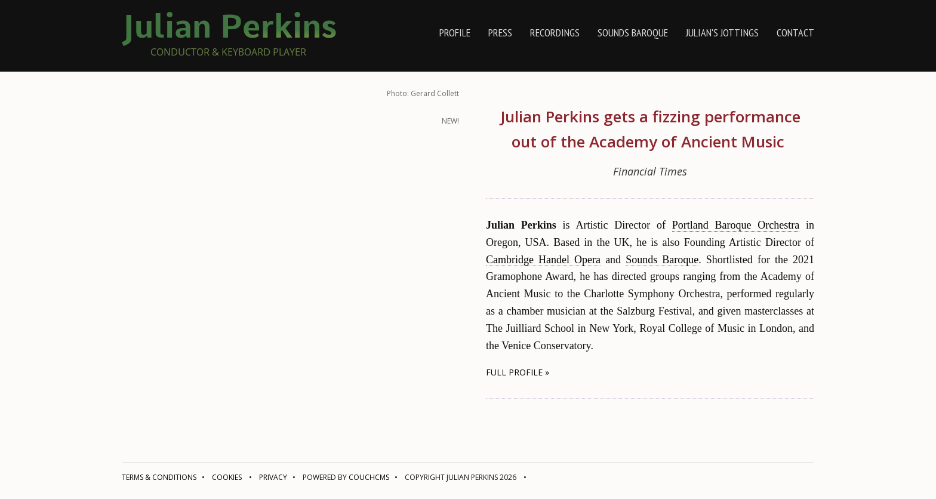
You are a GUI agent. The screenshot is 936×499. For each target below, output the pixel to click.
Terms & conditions (159, 477)
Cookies (227, 477)
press (500, 32)
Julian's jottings (722, 32)
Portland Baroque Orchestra (736, 225)
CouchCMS (369, 477)
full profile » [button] (517, 372)
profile (454, 32)
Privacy (273, 477)
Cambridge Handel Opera (543, 260)
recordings (555, 32)
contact (795, 32)
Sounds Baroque (633, 32)
